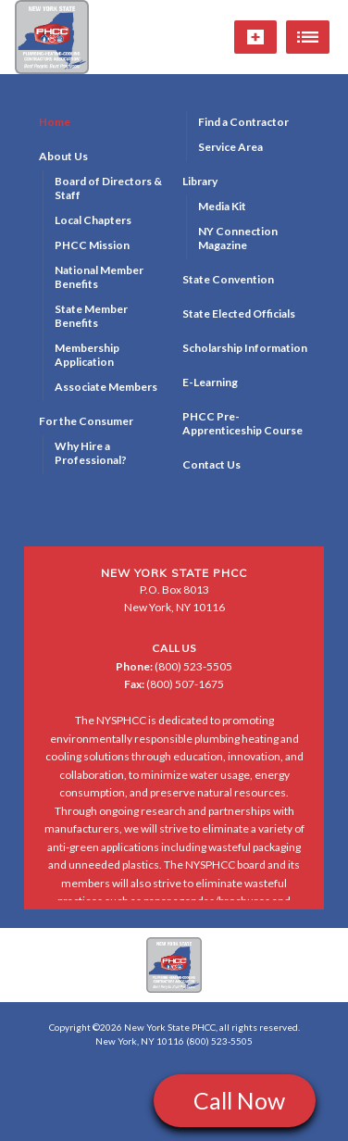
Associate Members (106, 387)
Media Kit (222, 206)
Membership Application (87, 355)
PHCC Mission (92, 245)
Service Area (230, 147)
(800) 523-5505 (174, 666)
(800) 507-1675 (174, 684)
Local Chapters (93, 220)
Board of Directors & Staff (108, 188)
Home (54, 122)
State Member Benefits (91, 316)
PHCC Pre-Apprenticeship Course (242, 423)
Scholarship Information (244, 348)
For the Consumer (86, 421)
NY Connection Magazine (238, 238)
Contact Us (211, 464)
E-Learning (210, 382)
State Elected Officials (238, 313)
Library (200, 181)
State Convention (228, 279)
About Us (63, 156)
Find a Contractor (243, 122)
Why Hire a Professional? (91, 453)
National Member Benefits (99, 277)
